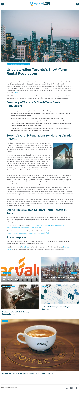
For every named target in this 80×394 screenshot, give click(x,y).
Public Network (26, 247)
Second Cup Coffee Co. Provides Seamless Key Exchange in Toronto (28, 373)
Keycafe (67, 388)
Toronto (27, 64)
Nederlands (45, 286)
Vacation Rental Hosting (9, 286)
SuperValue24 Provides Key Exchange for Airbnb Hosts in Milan (18, 278)
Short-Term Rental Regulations (15, 64)
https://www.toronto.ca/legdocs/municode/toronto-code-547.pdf (28, 233)
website (17, 92)
